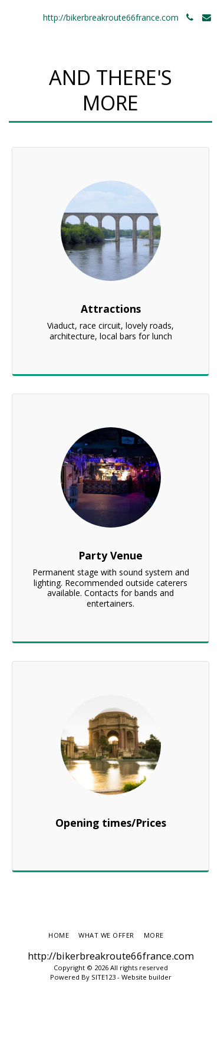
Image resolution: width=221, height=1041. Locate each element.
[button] (13, 17)
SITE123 (103, 977)
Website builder (146, 977)
